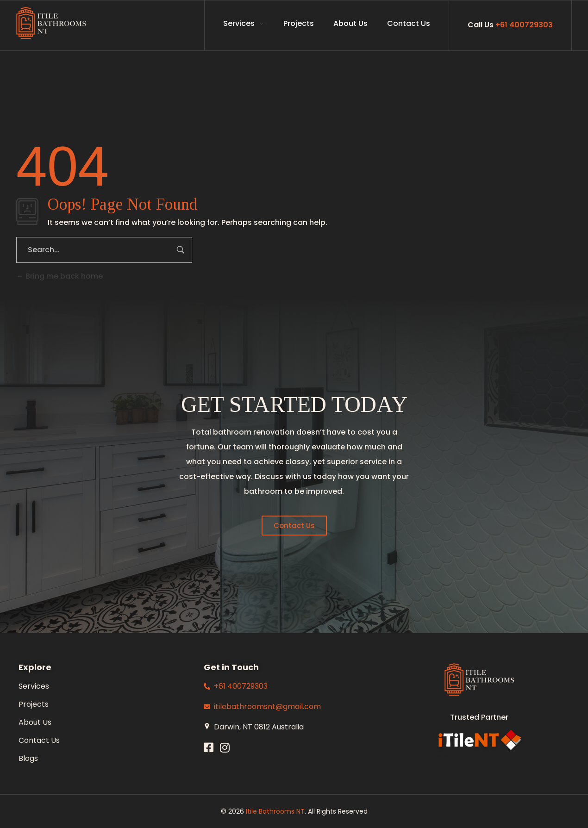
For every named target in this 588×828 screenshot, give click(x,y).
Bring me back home (59, 276)
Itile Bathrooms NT (275, 811)
